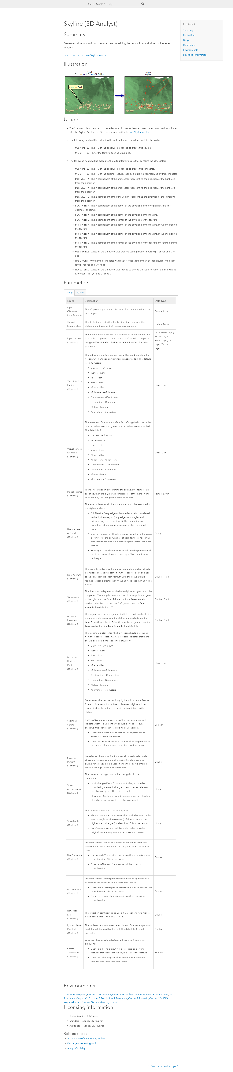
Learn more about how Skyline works (85, 55)
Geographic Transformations (135, 994)
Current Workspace (75, 994)
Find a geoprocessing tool (81, 1043)
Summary (188, 30)
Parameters (189, 45)
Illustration (189, 35)
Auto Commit (82, 1002)
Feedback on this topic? (164, 1066)
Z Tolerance (120, 998)
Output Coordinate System (102, 994)
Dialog (69, 292)
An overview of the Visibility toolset (86, 1038)
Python (80, 292)
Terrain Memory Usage (104, 1002)
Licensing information (195, 54)
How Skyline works (139, 132)
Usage (186, 40)
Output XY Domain (87, 998)
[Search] (142, 4)
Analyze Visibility (76, 1048)
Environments (190, 49)
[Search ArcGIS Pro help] (113, 4)
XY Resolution (160, 994)
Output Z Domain (138, 998)
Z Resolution (106, 998)
